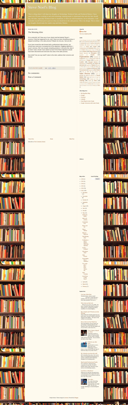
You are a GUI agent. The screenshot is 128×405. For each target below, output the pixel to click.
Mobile (93, 65)
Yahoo (98, 85)
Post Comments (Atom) (39, 141)
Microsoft (82, 65)
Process (95, 68)
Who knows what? (85, 252)
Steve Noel (83, 31)
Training (82, 80)
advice (89, 40)
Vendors (94, 82)
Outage (81, 68)
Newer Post (31, 139)
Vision (82, 83)
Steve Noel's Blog (42, 7)
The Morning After (85, 237)
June (84, 210)
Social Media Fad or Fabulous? (85, 260)
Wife (94, 83)
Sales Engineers (95, 71)
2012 (82, 188)
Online (96, 66)
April (84, 281)
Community (90, 48)
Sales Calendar (85, 273)
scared (97, 73)
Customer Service (91, 49)
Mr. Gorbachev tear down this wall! (89, 353)
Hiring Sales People (94, 58)
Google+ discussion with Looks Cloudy (90, 103)
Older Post (71, 139)
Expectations (84, 57)
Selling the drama (84, 215)
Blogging (98, 41)
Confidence (83, 49)
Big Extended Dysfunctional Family (89, 362)
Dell (80, 51)
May (84, 213)
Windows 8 (85, 85)
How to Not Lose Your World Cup (89, 322)
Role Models (97, 70)
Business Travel (90, 44)
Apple (98, 40)
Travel (89, 80)
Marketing (89, 63)
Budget (87, 43)
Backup (87, 41)
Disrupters (94, 53)
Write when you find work (87, 303)
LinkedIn (83, 99)
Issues (89, 60)
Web (85, 83)
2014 (82, 183)
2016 (82, 179)
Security (81, 75)
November (85, 196)
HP (80, 60)
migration (88, 65)
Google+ (86, 58)
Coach (94, 46)
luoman (66, 397)
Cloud (87, 46)
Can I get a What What (86, 294)
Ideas (84, 60)
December (85, 192)
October (85, 200)
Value (90, 82)
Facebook (96, 56)
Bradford (83, 43)
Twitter (81, 82)
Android (93, 40)
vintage (98, 82)
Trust (95, 80)
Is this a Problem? (85, 248)
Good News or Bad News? (85, 278)
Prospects (90, 70)
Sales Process (85, 74)
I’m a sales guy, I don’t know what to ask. (84, 267)
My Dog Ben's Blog (85, 93)
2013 (82, 186)
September (85, 202)
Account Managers (83, 40)
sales (88, 71)
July (84, 208)
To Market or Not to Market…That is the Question (85, 242)
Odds (92, 66)
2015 (82, 181)
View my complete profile (86, 33)
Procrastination (83, 70)
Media (96, 63)
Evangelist (81, 54)
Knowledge (96, 60)
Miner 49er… (91, 379)
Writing (94, 85)
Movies (98, 65)
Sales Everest (84, 255)
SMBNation (92, 75)
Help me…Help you (85, 233)
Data (97, 49)
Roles (83, 71)
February (85, 286)
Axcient (82, 41)
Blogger (76, 397)
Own (85, 68)
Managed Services (93, 62)
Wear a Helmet (84, 230)
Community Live (85, 222)
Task (93, 77)
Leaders (82, 62)
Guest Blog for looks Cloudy (87, 101)
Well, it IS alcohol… (85, 219)
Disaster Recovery (84, 53)
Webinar (89, 83)
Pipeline (89, 68)
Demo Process (93, 51)
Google (81, 58)
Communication (83, 48)
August (84, 206)
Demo (84, 51)
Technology (83, 79)
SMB (87, 75)
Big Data (93, 41)
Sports (88, 77)
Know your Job (84, 226)
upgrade (85, 82)
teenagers (92, 78)
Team (97, 77)
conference (98, 48)
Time (97, 78)
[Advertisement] (51, 125)
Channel (81, 46)
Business (92, 43)
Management (82, 63)
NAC (82, 66)
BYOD (97, 44)
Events (92, 55)
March (84, 284)
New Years (87, 66)
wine (90, 85)
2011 (82, 190)
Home (51, 139)
